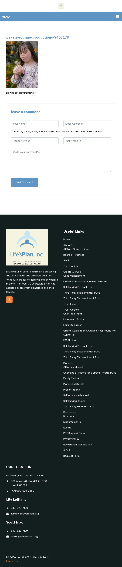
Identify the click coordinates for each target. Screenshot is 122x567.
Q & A (66, 450)
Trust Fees (69, 304)
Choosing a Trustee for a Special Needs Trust (89, 372)
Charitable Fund (72, 313)
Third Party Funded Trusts (78, 406)
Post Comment (24, 182)
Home (66, 239)
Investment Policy (73, 319)
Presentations (71, 389)
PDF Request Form (74, 433)
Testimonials (70, 266)
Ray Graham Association (77, 444)
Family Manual (71, 378)
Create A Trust (72, 271)
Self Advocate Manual (76, 395)
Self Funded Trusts (74, 401)
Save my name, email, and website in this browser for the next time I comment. (59, 131)
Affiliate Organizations (76, 249)
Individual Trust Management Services (85, 281)
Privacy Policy (71, 439)
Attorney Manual (73, 367)
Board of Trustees (73, 254)
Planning (68, 363)
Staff (66, 260)
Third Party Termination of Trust (82, 298)
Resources (69, 412)
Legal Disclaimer (72, 325)
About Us (68, 245)
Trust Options (71, 309)
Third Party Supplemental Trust (81, 292)
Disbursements (72, 422)
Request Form (71, 456)
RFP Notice (69, 340)
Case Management (74, 275)
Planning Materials (73, 384)
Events (67, 427)
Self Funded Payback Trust (78, 287)
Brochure (68, 416)
